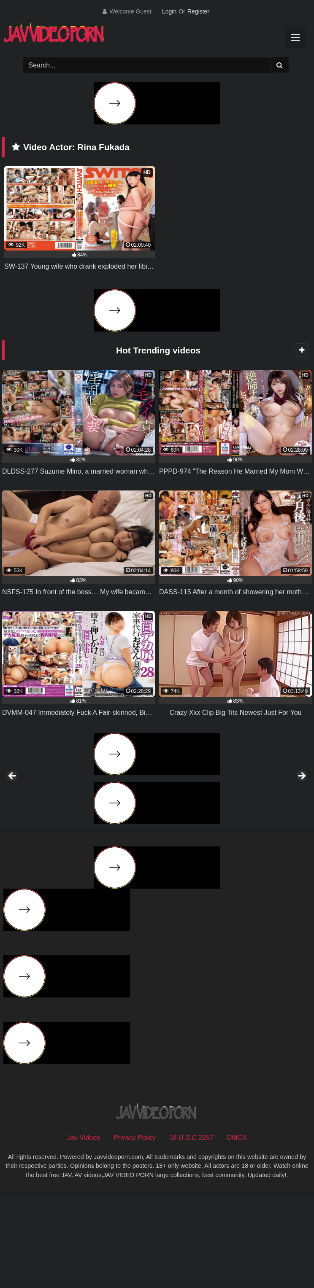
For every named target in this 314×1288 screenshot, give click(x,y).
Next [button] (301, 822)
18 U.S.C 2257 (191, 1230)
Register (198, 11)
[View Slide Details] (64, 825)
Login (169, 11)
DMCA (237, 1230)
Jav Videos (83, 1230)
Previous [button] (12, 822)
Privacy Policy (135, 1230)
